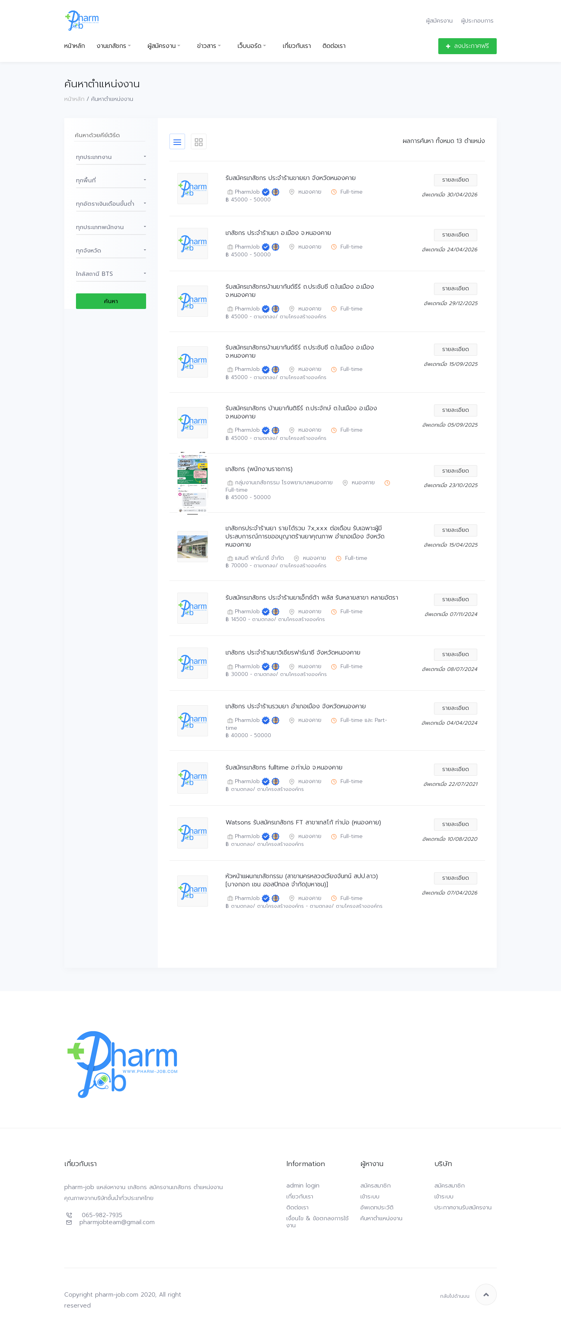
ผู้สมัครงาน (439, 20)
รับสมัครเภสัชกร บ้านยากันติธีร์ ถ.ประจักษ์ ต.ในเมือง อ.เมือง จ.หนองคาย (301, 412)
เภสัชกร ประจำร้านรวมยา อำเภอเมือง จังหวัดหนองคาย (296, 706)
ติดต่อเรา (334, 46)
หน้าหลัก (74, 46)
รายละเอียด (455, 180)
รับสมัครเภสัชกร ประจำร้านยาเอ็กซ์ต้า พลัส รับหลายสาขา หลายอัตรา (312, 598)
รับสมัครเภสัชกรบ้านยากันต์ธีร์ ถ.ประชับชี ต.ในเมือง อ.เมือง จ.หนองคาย (300, 291)
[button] (111, 157)
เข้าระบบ (369, 1196)
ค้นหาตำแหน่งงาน (381, 1218)
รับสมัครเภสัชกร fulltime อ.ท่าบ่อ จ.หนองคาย (284, 768)
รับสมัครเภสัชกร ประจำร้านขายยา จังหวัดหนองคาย (291, 178)
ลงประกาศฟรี (467, 46)
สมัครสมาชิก (375, 1185)
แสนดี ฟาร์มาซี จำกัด (255, 558)
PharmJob (243, 192)
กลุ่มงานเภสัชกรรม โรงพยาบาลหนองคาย (279, 483)
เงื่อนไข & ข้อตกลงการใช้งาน (317, 1222)
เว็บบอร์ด (249, 46)
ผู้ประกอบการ (477, 20)
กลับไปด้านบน (468, 1294)
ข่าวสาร (206, 46)
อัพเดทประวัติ (376, 1207)
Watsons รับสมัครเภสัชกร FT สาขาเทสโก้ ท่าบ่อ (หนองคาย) (303, 823)
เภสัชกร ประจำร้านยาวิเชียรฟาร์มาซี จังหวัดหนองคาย (293, 653)
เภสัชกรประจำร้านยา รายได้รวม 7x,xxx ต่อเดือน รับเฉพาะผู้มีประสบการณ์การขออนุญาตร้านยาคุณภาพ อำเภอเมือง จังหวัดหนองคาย (305, 536)
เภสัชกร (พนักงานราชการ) (259, 469)
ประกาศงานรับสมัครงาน (463, 1207)
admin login (302, 1185)
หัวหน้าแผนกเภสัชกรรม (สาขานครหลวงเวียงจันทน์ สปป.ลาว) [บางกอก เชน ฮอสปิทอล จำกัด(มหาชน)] (302, 880)
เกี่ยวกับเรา (297, 46)
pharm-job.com (116, 1294)
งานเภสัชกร (111, 46)
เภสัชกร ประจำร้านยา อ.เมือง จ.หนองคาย (278, 233)
